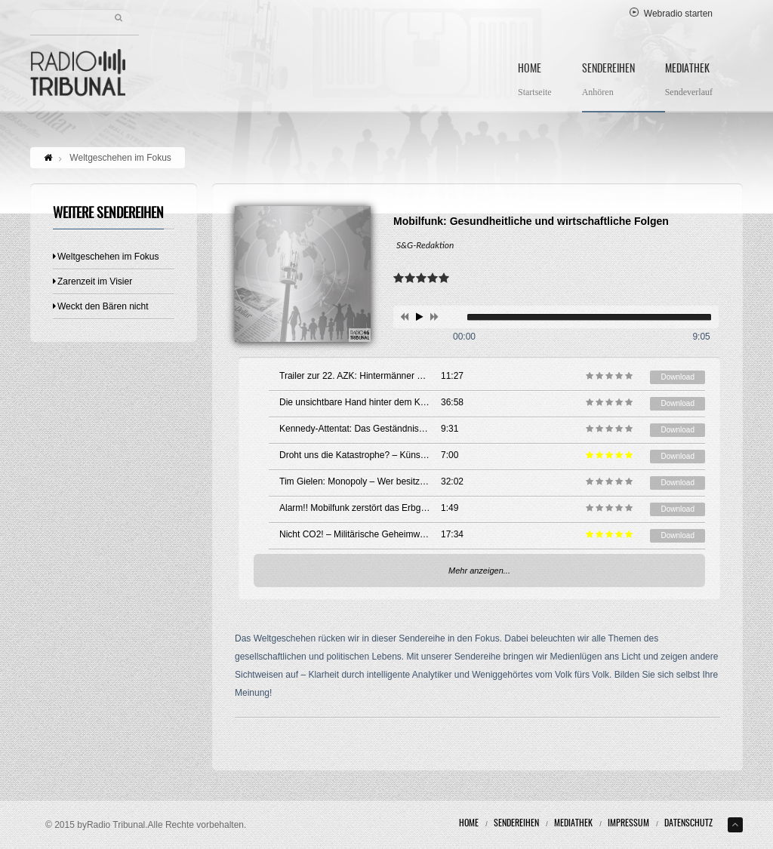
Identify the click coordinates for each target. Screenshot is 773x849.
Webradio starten (671, 13)
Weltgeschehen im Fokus (106, 256)
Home (535, 82)
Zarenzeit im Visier (92, 281)
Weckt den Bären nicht (101, 306)
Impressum (628, 823)
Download (677, 377)
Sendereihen (608, 82)
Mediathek (689, 82)
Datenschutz (688, 823)
